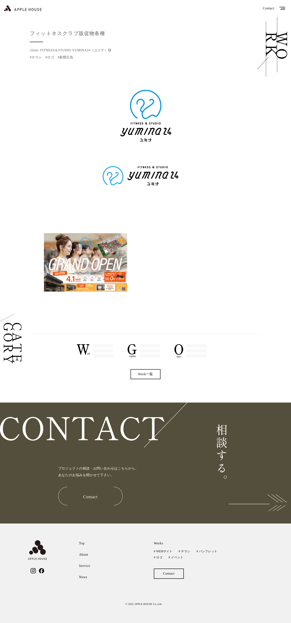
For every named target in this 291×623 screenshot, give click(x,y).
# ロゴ (158, 557)
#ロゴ (49, 57)
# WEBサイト (163, 551)
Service (84, 566)
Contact (268, 8)
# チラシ (184, 551)
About (83, 554)
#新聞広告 (65, 57)
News (83, 577)
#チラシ (36, 57)
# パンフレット (206, 551)
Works (158, 543)
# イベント (176, 557)
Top (82, 543)
